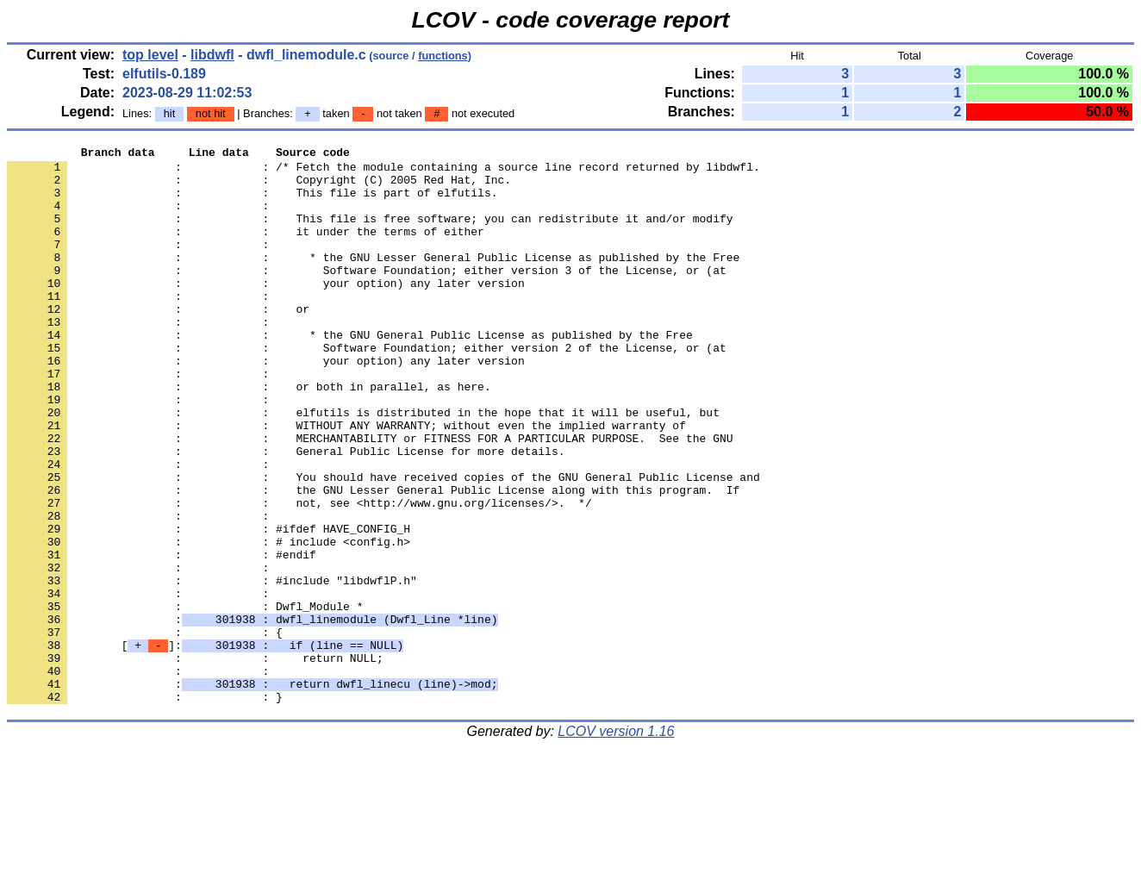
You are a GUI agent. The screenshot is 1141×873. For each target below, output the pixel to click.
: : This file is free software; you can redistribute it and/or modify (370, 233)
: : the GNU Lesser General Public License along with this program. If (373, 559)
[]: (205, 745)
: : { (145, 730)
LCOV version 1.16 (616, 842)
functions (443, 55)
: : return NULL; (195, 761)
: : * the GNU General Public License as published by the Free (350, 373)
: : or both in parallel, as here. (249, 435)
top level (150, 54)
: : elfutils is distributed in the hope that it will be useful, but (363, 466)
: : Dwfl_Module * (185, 699)
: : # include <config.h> (208, 621)
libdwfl (212, 54)
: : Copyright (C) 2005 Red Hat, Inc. (259, 187)
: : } (145, 807)
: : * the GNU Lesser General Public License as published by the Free (373, 280)
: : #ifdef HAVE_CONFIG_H (208, 606)
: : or (158, 342)
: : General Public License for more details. (285, 513)
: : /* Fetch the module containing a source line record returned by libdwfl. (383, 171)
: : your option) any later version (266, 311)
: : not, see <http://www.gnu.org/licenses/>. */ (299, 575)
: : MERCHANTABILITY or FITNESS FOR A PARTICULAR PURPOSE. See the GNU (370, 497)
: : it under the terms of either (245, 249)
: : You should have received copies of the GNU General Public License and (383, 544)
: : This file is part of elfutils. (252, 202)
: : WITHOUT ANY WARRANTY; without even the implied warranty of (346, 482)
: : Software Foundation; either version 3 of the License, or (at (366, 295)
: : (141, 218)
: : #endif (161, 637)
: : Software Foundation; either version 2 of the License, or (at (366, 388)
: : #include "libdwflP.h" (212, 668)
